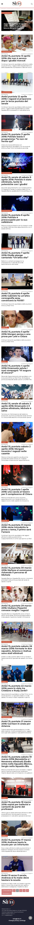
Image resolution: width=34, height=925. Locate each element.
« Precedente (7, 890)
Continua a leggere (27, 54)
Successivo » (7, 893)
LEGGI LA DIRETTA (24, 379)
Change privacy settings (17, 920)
